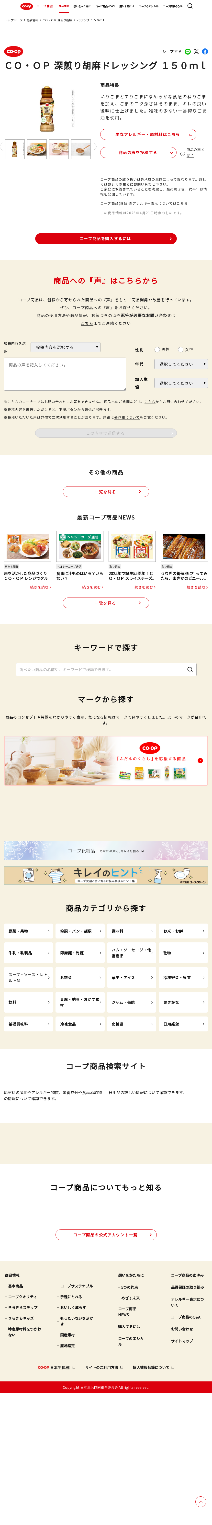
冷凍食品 (68, 1093)
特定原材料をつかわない (24, 1463)
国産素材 (67, 1466)
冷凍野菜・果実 (177, 1046)
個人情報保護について (151, 1499)
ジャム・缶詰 (123, 1071)
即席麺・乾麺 (72, 1021)
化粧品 (117, 1093)
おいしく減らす (73, 1439)
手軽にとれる (71, 1428)
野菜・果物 (18, 1000)
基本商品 (15, 1417)
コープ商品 (36, 6)
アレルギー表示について (187, 1433)
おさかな (171, 1071)
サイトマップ (182, 1472)
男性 (165, 348)
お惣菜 (66, 1046)
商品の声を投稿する (129, 151)
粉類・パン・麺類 (76, 1000)
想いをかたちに (82, 6)
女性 (189, 348)
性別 (139, 349)
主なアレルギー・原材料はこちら (142, 133)
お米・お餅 (173, 1000)
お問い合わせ (182, 1460)
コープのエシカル (148, 6)
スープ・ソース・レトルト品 (28, 1046)
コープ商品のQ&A (172, 6)
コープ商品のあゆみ (187, 1407)
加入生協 (141, 382)
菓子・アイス (123, 1046)
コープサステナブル (76, 1417)
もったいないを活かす (76, 1452)
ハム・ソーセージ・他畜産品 (131, 1021)
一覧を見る (105, 491)
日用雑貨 (171, 1093)
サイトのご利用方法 (101, 1499)
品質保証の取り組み (187, 1419)
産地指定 (67, 1477)
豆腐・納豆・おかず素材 (80, 1071)
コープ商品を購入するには (105, 237)
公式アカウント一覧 (105, 1366)
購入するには (126, 6)
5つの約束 (129, 1419)
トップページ (13, 20)
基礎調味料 (18, 1093)
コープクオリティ (22, 1428)
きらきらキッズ (21, 1450)
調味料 (117, 1000)
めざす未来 (130, 1429)
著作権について (127, 416)
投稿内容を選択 (15, 346)
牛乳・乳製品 (20, 1021)
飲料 (12, 1071)
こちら (87, 322)
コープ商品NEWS (105, 6)
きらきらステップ (22, 1439)
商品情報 (64, 6)
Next (95, 146)
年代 (139, 363)
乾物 (167, 1021)
